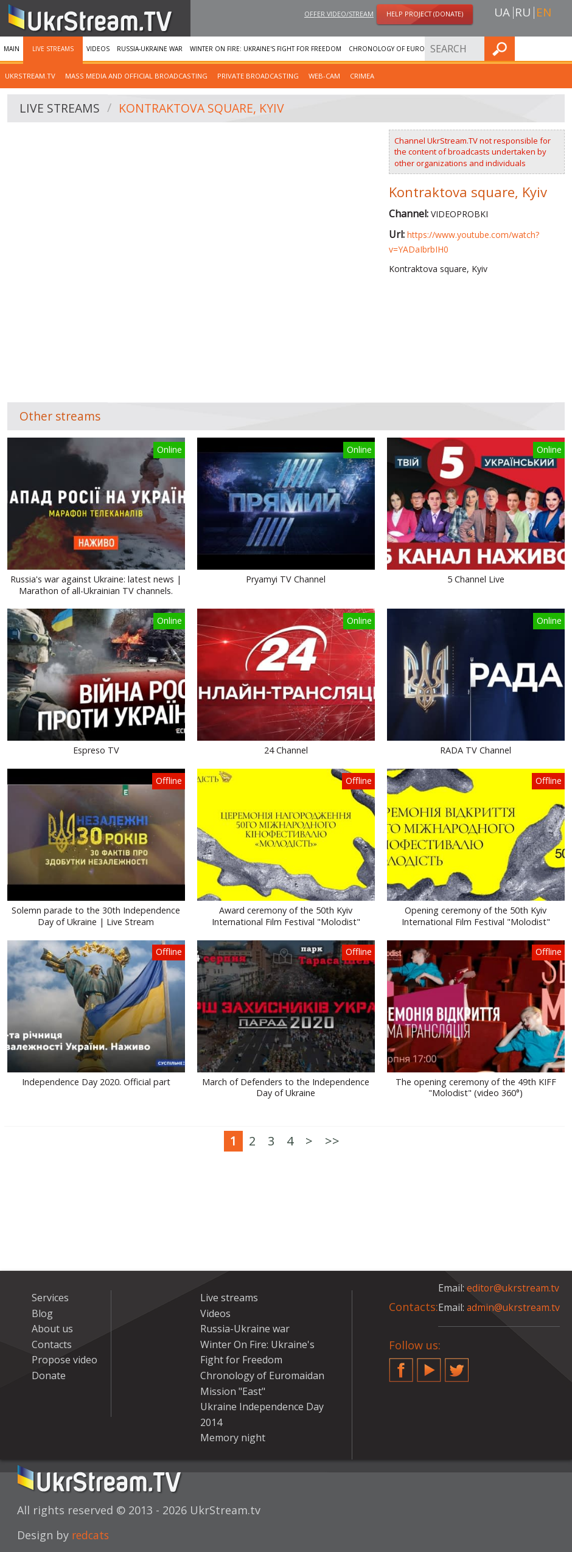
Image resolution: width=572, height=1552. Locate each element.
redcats (91, 1535)
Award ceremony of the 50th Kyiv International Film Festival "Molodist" (286, 916)
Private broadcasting (258, 75)
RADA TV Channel (475, 750)
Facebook (401, 1365)
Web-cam (324, 75)
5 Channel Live (475, 579)
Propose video (64, 1359)
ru (523, 13)
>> (332, 1141)
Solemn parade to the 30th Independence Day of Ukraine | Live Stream (96, 916)
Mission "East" (232, 1391)
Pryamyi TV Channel (286, 579)
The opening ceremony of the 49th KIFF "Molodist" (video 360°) (476, 1088)
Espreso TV (96, 750)
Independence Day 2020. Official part (96, 1082)
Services (470, 48)
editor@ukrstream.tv (514, 1288)
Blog (42, 1313)
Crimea (362, 75)
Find (559, 48)
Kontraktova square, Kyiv (204, 108)
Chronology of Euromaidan (399, 48)
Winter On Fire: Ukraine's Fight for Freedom (265, 48)
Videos (98, 48)
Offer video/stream (339, 14)
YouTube (429, 1365)
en (543, 13)
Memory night (232, 1437)
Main (11, 48)
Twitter (457, 1365)
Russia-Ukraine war (150, 48)
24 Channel (286, 750)
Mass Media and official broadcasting (136, 75)
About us (52, 1328)
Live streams (53, 48)
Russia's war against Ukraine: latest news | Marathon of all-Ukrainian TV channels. (95, 585)
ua (502, 13)
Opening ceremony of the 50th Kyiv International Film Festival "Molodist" (476, 916)
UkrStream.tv (30, 75)
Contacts (52, 1344)
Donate (49, 1375)
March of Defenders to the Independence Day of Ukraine (285, 1088)
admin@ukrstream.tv (514, 1307)
